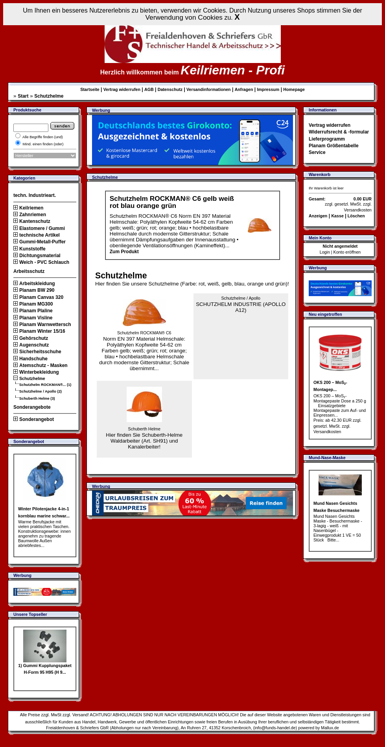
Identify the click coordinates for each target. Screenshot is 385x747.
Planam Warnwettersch (42, 324)
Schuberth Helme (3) (37, 398)
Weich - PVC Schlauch (41, 262)
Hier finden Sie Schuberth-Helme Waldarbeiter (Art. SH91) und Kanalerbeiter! (144, 436)
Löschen (356, 215)
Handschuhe (30, 358)
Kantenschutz (31, 221)
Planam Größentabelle (334, 145)
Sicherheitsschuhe (37, 351)
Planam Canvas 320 (38, 297)
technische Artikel (36, 235)
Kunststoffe (29, 249)
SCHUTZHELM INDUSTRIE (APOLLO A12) (241, 304)
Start (23, 96)
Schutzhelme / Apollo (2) (40, 391)
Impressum (268, 89)
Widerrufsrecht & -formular (339, 132)
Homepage (293, 89)
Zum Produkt (124, 251)
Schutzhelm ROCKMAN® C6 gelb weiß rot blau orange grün (172, 202)
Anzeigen (318, 215)
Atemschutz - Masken (40, 365)
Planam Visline (33, 318)
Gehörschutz (30, 338)
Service (317, 152)
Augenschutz (31, 345)
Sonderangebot (33, 419)
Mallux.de (330, 727)
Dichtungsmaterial (37, 255)
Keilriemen (28, 208)
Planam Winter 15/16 (39, 331)
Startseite (89, 89)
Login (325, 252)
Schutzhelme (48, 96)
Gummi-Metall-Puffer (39, 242)
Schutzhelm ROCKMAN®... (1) (45, 385)
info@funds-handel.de (274, 727)
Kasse (337, 215)
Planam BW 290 (33, 290)
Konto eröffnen (347, 252)
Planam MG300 (33, 304)
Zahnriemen (29, 214)
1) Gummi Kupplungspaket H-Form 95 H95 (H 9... (45, 666)
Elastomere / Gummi (39, 228)
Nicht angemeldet (340, 246)
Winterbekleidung (36, 372)
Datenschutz (170, 89)
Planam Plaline (33, 310)
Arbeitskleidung (34, 283)
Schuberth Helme (144, 428)
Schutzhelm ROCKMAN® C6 (144, 332)
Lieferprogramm (327, 139)
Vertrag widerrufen (121, 89)
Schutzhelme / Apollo (240, 298)
